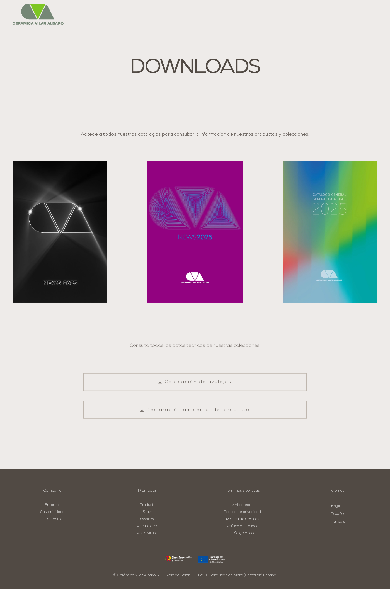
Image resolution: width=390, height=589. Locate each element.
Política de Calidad (242, 526)
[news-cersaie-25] (60, 232)
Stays (147, 512)
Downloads (147, 519)
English (337, 506)
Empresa (52, 505)
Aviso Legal (242, 505)
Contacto (52, 519)
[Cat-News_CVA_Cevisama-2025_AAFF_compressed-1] (194, 232)
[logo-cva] (38, 14)
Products (147, 505)
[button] (370, 16)
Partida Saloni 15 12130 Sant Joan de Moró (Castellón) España (221, 575)
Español (338, 514)
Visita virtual (147, 533)
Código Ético (242, 533)
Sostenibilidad (52, 512)
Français (337, 521)
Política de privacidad (242, 512)
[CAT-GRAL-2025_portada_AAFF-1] (330, 232)
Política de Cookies (242, 519)
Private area (147, 526)
